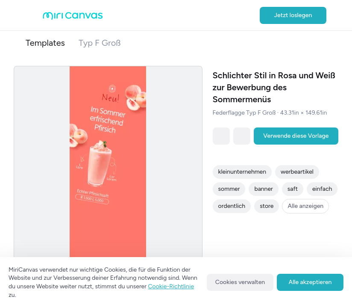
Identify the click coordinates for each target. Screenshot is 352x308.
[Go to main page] (73, 17)
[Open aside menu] (34, 15)
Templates (45, 43)
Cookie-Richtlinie (171, 286)
